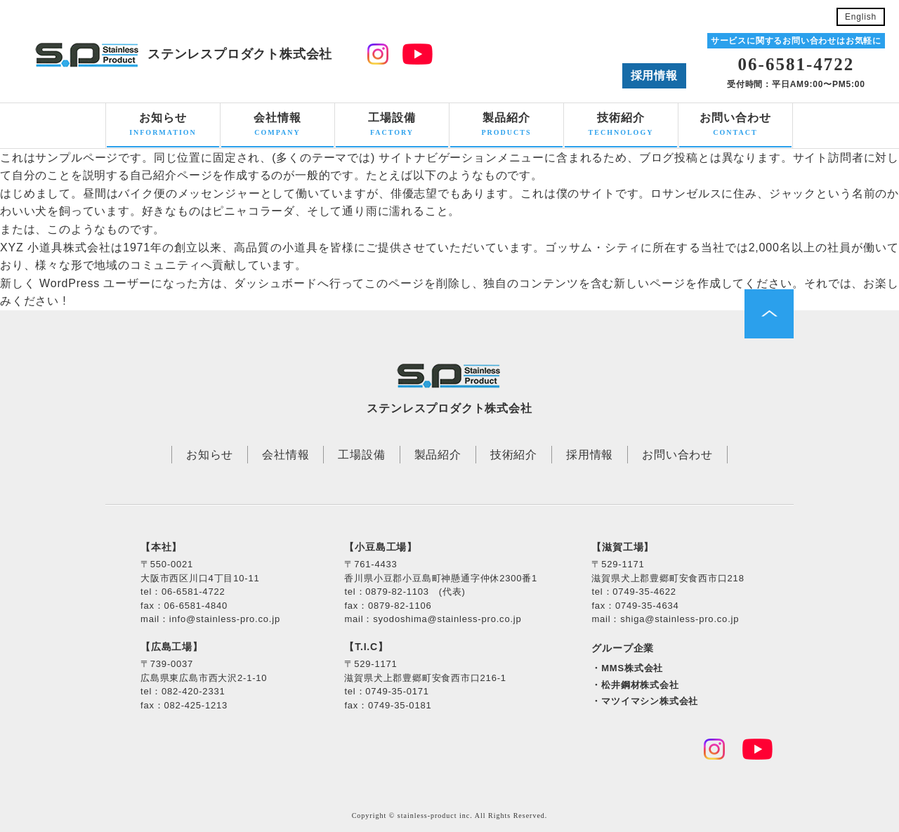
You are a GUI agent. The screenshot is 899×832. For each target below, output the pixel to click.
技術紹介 (621, 126)
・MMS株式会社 (627, 668)
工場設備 (392, 126)
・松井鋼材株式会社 (634, 685)
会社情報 (277, 126)
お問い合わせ (735, 126)
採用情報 (654, 75)
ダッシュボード (275, 283)
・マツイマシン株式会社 (644, 701)
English (861, 17)
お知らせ (163, 126)
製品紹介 (506, 126)
